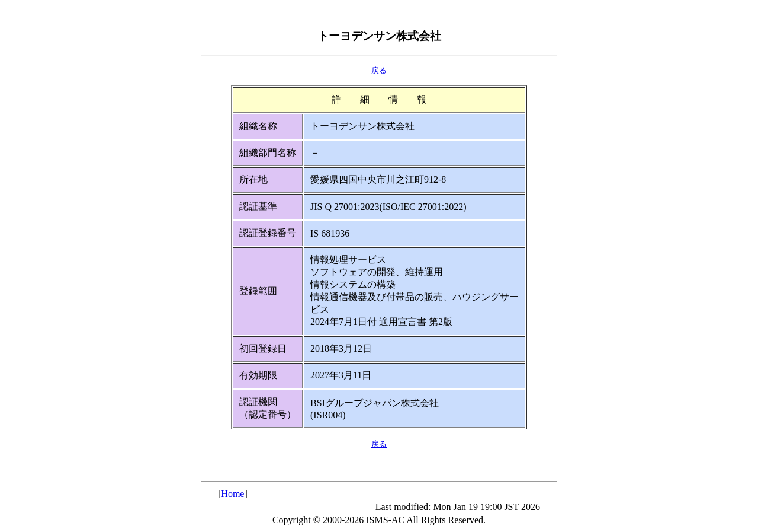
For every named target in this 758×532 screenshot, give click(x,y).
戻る (379, 70)
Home (232, 494)
